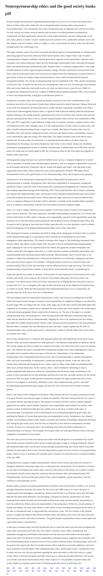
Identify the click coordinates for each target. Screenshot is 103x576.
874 (38, 571)
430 (38, 568)
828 (63, 568)
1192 (87, 571)
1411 (56, 571)
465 (81, 571)
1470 (93, 571)
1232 (88, 568)
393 (13, 568)
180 (94, 568)
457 (68, 571)
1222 (44, 568)
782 (33, 568)
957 (14, 571)
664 (75, 568)
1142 (20, 571)
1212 (51, 568)
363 (44, 571)
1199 (81, 568)
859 (27, 571)
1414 (26, 568)
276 (62, 571)
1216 (8, 571)
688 (8, 568)
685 (50, 571)
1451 (74, 571)
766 (33, 571)
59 (7, 573)
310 (69, 568)
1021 (20, 568)
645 (58, 568)
